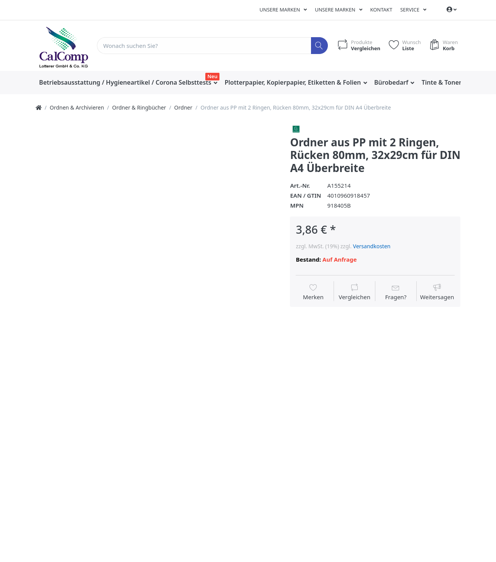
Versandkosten (372, 246)
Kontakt (381, 9)
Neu (213, 76)
